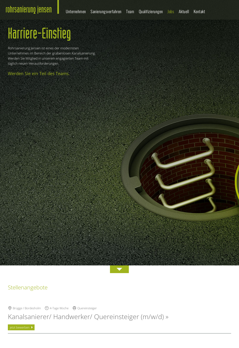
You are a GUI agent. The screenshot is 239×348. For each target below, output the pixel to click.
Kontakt (199, 11)
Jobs (171, 11)
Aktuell (184, 11)
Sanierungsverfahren (106, 11)
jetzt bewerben (19, 327)
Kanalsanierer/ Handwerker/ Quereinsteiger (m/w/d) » (88, 316)
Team (130, 11)
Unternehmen (76, 11)
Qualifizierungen (151, 11)
